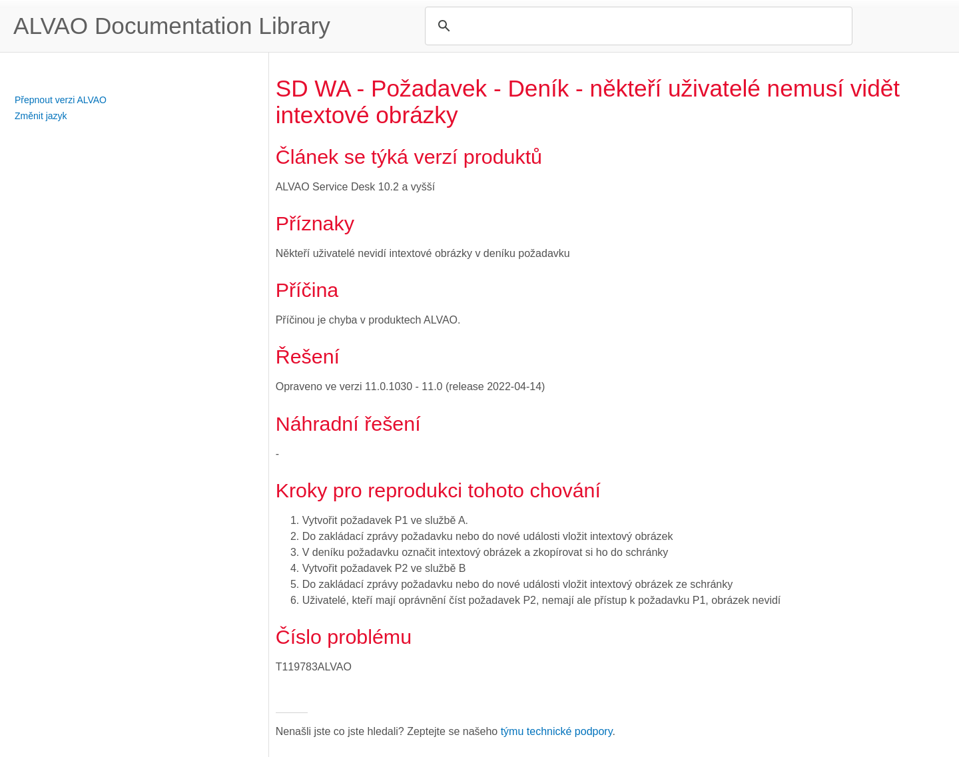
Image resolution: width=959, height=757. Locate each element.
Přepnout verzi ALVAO (61, 100)
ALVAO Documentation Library (171, 26)
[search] (636, 26)
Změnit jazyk (41, 116)
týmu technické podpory (557, 731)
